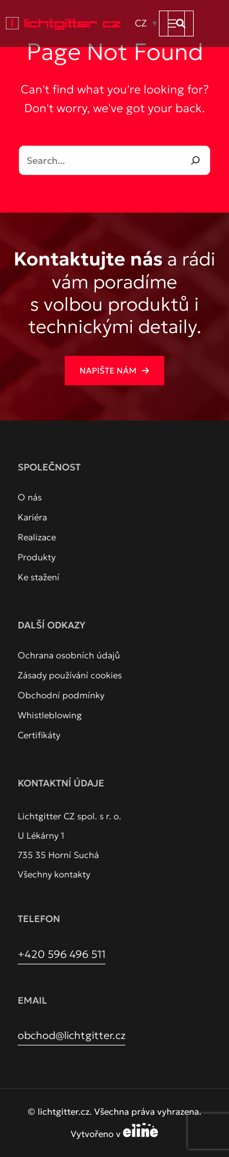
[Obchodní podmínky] (61, 695)
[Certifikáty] (39, 735)
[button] (181, 23)
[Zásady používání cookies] (70, 675)
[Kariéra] (32, 517)
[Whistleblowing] (50, 715)
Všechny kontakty (54, 874)
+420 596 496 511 (61, 954)
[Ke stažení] (38, 577)
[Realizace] (37, 537)
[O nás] (30, 497)
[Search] (195, 160)
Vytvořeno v (114, 1133)
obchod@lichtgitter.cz (71, 1035)
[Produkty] (36, 557)
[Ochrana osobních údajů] (69, 655)
